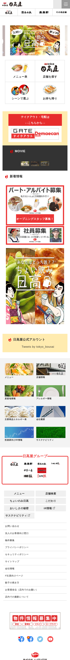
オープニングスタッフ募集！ (35, 218)
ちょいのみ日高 (19, 500)
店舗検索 (50, 493)
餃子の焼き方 (12, 582)
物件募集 (10, 540)
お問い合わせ (12, 526)
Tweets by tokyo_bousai (38, 346)
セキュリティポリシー (17, 554)
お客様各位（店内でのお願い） (21, 589)
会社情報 (10, 568)
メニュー (19, 493)
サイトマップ (12, 561)
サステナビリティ (19, 515)
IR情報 (51, 508)
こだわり (50, 500)
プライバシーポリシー (17, 547)
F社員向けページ (14, 575)
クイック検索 (57, 4)
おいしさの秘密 (19, 508)
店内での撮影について (17, 597)
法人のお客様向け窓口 (17, 533)
